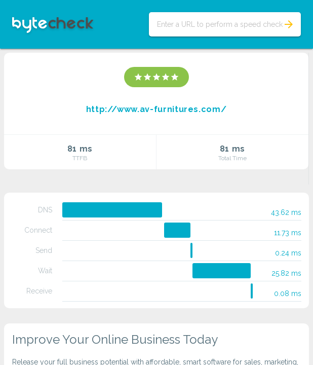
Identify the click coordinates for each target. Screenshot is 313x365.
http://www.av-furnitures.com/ (156, 109)
